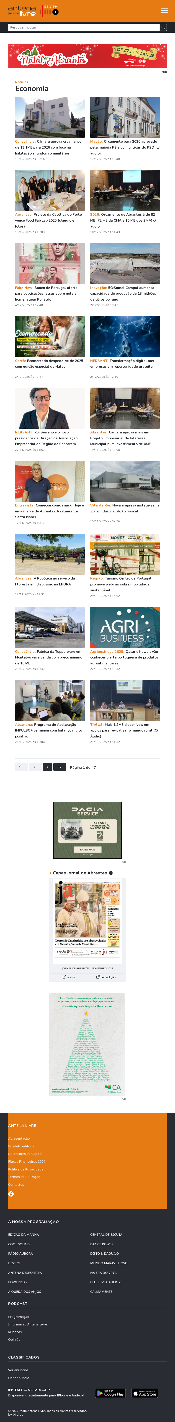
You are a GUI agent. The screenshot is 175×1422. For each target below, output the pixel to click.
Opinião (14, 1339)
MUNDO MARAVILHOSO (109, 1263)
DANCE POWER (101, 1244)
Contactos (16, 1184)
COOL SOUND (19, 1244)
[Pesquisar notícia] (84, 27)
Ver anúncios (18, 1370)
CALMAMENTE (101, 1291)
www (69, 977)
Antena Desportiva (25, 1272)
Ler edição (106, 977)
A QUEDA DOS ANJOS (24, 1291)
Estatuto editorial (21, 1146)
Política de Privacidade (26, 1169)
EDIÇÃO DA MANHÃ (23, 1234)
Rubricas (15, 1332)
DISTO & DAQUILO (104, 1253)
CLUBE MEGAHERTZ (105, 1282)
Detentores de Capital (25, 1154)
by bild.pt (15, 1414)
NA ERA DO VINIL (103, 1272)
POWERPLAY (17, 1282)
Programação (18, 1316)
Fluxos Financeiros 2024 (26, 1161)
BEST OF (14, 1263)
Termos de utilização (24, 1177)
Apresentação (19, 1138)
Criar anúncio (18, 1378)
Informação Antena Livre (27, 1324)
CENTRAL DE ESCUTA (106, 1234)
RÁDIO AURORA (20, 1253)
